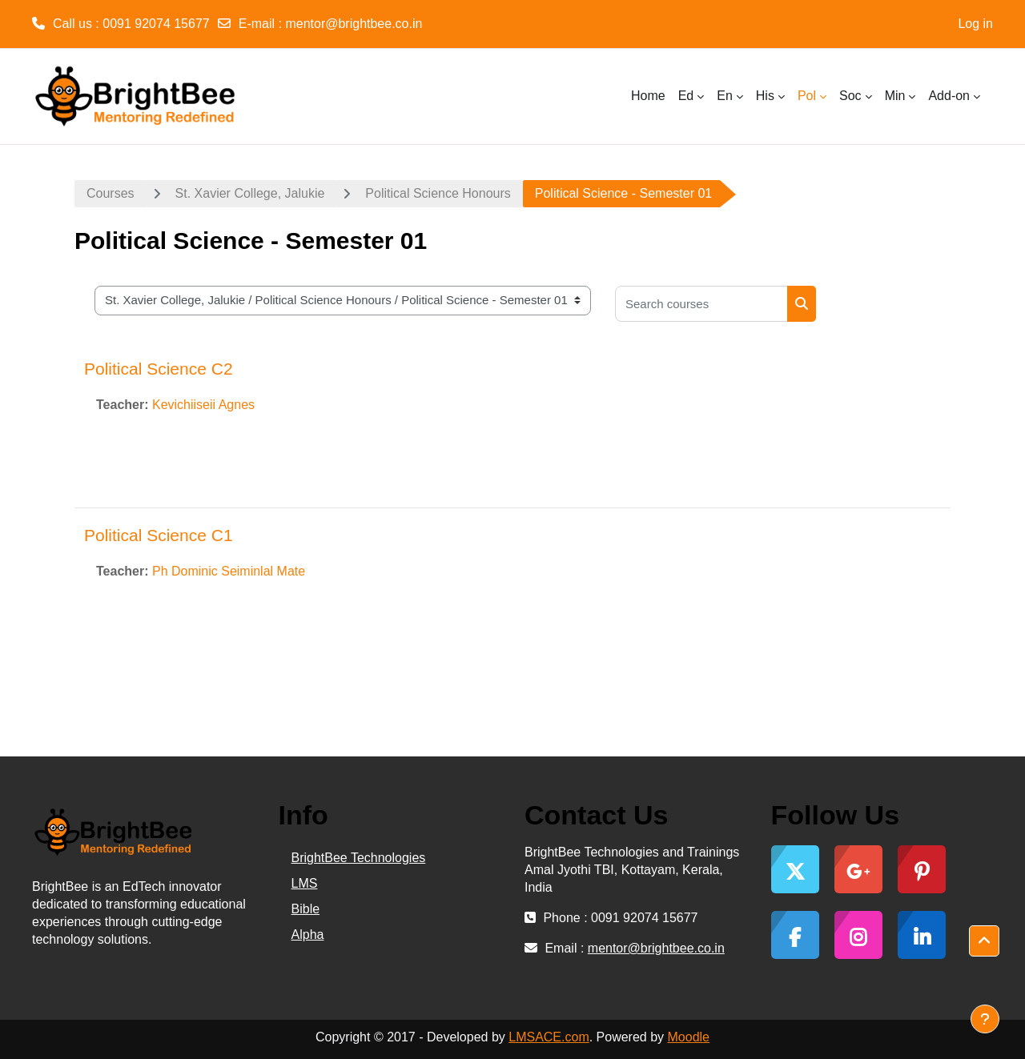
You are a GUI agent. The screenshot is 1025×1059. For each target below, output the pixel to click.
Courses (110, 193)
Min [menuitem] (895, 95)
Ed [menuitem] (686, 95)
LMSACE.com (548, 1037)
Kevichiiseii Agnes (203, 404)
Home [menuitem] (648, 95)
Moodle (688, 1037)
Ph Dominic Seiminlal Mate (228, 571)
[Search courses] (701, 304)
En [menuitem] (725, 95)
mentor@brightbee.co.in (353, 23)
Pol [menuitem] (807, 95)
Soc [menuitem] (850, 95)
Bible (305, 909)
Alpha (307, 934)
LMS (304, 883)
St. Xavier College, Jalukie (250, 193)
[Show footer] (985, 1019)
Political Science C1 (158, 535)
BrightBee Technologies (358, 857)
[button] (984, 941)
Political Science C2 (158, 368)
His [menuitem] (765, 95)
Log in (975, 23)
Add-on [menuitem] (949, 95)
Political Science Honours (437, 193)
